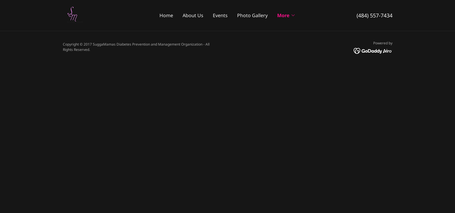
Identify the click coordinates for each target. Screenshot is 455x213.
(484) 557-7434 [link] (374, 15)
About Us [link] (193, 15)
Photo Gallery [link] (252, 15)
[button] (286, 15)
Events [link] (220, 15)
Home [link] (166, 15)
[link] (75, 15)
